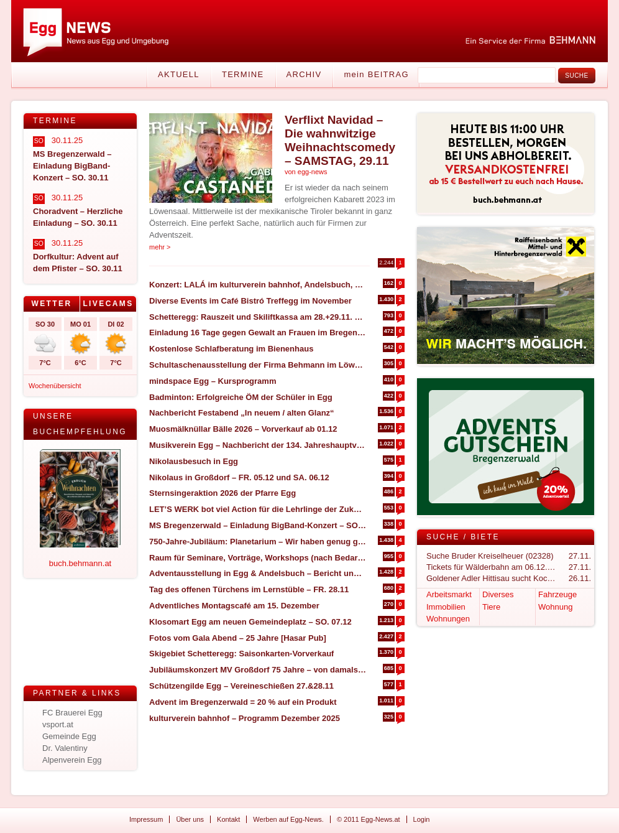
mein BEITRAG (376, 74)
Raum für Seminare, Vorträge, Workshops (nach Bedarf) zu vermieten (257, 557)
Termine (243, 74)
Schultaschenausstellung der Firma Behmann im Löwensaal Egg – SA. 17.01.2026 (257, 365)
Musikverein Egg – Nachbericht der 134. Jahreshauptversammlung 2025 (257, 445)
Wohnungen (448, 618)
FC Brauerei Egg (72, 712)
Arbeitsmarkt (449, 594)
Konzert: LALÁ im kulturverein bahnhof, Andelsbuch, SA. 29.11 (257, 284)
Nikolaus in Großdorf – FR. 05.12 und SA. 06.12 (239, 477)
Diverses (498, 594)
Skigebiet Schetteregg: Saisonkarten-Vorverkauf (241, 653)
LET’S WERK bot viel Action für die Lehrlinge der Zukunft (257, 509)
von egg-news (306, 171)
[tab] (52, 304)
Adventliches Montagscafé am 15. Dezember (234, 605)
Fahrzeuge (557, 594)
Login (421, 819)
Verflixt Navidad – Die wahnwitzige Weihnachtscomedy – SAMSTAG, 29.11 (340, 140)
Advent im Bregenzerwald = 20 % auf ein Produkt (243, 702)
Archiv (304, 74)
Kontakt (228, 819)
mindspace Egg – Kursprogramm (212, 381)
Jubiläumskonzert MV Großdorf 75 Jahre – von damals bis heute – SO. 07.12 (257, 669)
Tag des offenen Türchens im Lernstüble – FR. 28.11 (249, 589)
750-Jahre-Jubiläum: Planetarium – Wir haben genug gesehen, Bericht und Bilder (257, 541)
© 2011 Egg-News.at (368, 819)
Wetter (51, 303)
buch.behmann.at (80, 563)
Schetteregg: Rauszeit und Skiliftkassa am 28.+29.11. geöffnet (257, 317)
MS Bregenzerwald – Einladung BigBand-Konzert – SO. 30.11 (257, 525)
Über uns (190, 819)
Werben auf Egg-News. (288, 819)
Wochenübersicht (55, 385)
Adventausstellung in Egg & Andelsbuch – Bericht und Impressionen (257, 573)
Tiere (491, 607)
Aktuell (178, 74)
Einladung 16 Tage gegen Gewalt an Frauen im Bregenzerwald (257, 332)
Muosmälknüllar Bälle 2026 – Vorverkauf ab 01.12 (243, 429)
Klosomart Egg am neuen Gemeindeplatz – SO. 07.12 (250, 621)
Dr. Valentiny (65, 748)
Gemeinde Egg (69, 736)
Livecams (108, 303)
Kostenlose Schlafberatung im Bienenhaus (231, 348)
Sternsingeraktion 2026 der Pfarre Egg (222, 493)
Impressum (146, 819)
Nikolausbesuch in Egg (193, 461)
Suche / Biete (463, 537)
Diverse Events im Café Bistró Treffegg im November (250, 300)
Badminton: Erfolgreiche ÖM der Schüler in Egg (240, 397)
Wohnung (555, 607)
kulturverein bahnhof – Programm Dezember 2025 (244, 718)
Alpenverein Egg (71, 760)
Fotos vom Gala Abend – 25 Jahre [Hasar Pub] (237, 638)
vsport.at (57, 724)
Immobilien (445, 607)
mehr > (160, 247)
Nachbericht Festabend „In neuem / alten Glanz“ (241, 412)
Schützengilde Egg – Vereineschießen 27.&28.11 (241, 686)
